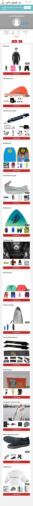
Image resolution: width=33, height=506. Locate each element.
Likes (18, 32)
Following (16, 37)
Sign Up (27, 7)
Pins (13, 32)
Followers (26, 32)
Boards (7, 32)
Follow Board (16, 73)
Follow (14, 41)
